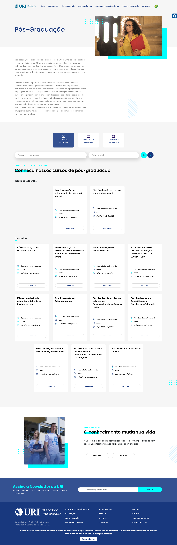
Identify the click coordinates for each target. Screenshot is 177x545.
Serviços (146, 6)
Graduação (53, 6)
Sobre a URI (103, 523)
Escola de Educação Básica (107, 6)
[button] (158, 6)
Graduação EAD (85, 6)
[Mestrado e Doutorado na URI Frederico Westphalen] (114, 141)
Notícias (136, 514)
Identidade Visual (140, 523)
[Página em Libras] (174, 15)
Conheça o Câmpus (140, 518)
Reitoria (136, 509)
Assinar (150, 490)
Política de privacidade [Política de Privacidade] (100, 533)
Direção (102, 514)
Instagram (97, 456)
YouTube (123, 456)
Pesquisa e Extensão (130, 6)
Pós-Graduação (68, 6)
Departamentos (105, 509)
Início (42, 6)
